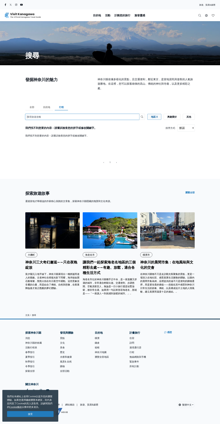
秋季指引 (30, 361)
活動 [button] (107, 15)
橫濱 (97, 338)
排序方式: (170, 128)
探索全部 (30, 371)
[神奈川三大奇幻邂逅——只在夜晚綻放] (52, 251)
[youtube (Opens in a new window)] (21, 4)
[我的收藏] (213, 15)
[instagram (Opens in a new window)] (16, 4)
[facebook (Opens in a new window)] (5, 4)
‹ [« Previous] (103, 162)
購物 (62, 366)
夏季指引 (30, 356)
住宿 (131, 338)
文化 (62, 342)
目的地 (46, 107)
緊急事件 (134, 361)
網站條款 (70, 404)
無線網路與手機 (137, 356)
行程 (61, 107)
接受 (30, 414)
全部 (32, 107)
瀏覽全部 (190, 192)
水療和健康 (66, 356)
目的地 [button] (97, 15)
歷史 (62, 352)
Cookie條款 (15, 407)
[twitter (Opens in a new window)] (10, 4)
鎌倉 (97, 342)
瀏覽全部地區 (102, 356)
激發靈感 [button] (140, 15)
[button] (206, 15)
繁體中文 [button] (185, 404)
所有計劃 (134, 366)
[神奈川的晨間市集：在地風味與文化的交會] (167, 252)
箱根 (97, 347)
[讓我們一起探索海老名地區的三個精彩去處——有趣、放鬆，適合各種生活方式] (110, 253)
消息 (27, 338)
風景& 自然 (66, 361)
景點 (62, 338)
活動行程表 (31, 347)
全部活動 (64, 371)
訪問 (131, 342)
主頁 (27, 315)
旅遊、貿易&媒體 (207, 4)
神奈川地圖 (101, 352)
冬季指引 (30, 366)
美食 (62, 347)
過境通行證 (135, 347)
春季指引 (30, 352)
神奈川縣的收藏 (33, 342)
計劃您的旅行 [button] (122, 15)
